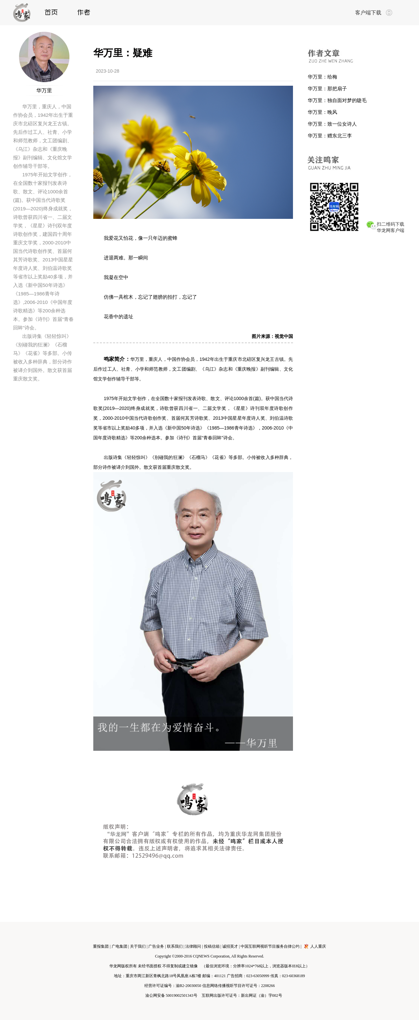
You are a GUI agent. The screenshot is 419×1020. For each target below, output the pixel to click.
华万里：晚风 (322, 112)
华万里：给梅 (322, 76)
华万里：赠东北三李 (330, 135)
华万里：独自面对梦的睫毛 (337, 100)
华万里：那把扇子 (327, 88)
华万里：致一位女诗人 (332, 124)
